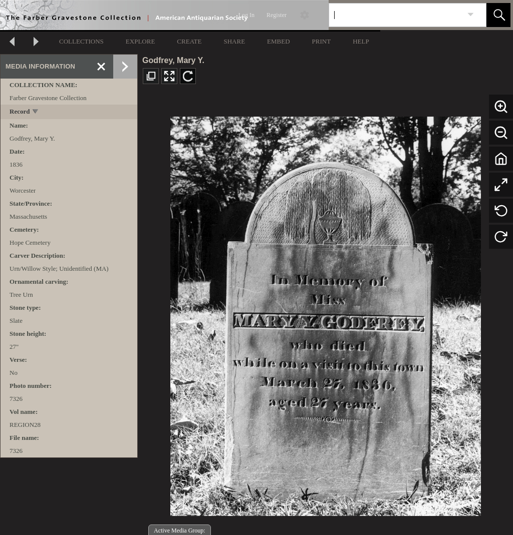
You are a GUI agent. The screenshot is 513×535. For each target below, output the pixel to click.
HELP (361, 41)
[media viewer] (325, 313)
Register (277, 15)
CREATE (189, 41)
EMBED (278, 41)
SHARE (234, 41)
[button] (498, 15)
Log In (246, 15)
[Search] (395, 15)
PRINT (321, 41)
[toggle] (36, 112)
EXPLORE (140, 41)
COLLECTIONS (81, 41)
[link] (470, 15)
